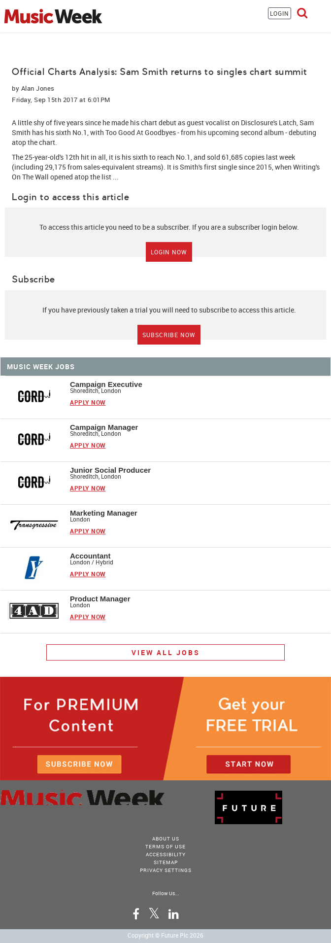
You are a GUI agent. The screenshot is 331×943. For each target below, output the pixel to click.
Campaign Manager (104, 427)
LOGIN (279, 13)
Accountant (90, 556)
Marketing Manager (103, 513)
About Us (165, 838)
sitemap (166, 862)
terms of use (165, 846)
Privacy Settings (166, 870)
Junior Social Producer (110, 470)
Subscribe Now (169, 335)
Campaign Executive (106, 384)
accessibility (166, 854)
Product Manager (100, 598)
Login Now (169, 252)
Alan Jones (38, 88)
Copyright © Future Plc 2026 (165, 935)
